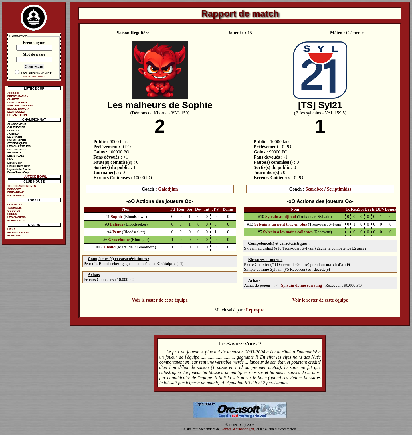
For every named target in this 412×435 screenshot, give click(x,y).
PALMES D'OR (16, 139)
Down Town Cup (18, 172)
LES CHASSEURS (19, 146)
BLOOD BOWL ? (18, 108)
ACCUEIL (13, 92)
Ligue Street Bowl (19, 165)
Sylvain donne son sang (301, 285)
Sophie (117, 216)
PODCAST (14, 189)
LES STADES (16, 155)
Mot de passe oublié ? (34, 76)
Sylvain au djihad (280, 216)
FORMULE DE (16, 220)
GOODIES (13, 210)
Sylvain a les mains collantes (288, 232)
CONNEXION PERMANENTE (36, 73)
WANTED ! (14, 152)
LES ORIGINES (17, 102)
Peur (116, 232)
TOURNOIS (14, 207)
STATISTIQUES (17, 143)
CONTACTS (15, 204)
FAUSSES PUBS (18, 232)
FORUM (12, 213)
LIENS (11, 229)
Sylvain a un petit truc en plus (280, 224)
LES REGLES (16, 111)
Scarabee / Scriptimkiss (328, 189)
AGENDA (13, 133)
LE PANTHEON (17, 114)
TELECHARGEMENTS (21, 185)
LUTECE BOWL (35, 176)
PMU (10, 158)
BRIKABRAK (15, 192)
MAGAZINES (15, 195)
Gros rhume (119, 239)
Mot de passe (34, 54)
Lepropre (255, 309)
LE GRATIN (14, 136)
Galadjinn (168, 189)
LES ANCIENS (16, 217)
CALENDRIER (16, 127)
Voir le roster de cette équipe (159, 300)
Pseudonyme (34, 42)
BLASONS (14, 235)
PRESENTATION (18, 96)
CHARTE (13, 99)
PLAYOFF (13, 130)
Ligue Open (15, 162)
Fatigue (116, 224)
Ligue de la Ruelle (19, 169)
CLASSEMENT (16, 124)
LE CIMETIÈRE (17, 149)
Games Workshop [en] (238, 429)
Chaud (110, 247)
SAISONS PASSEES (20, 105)
